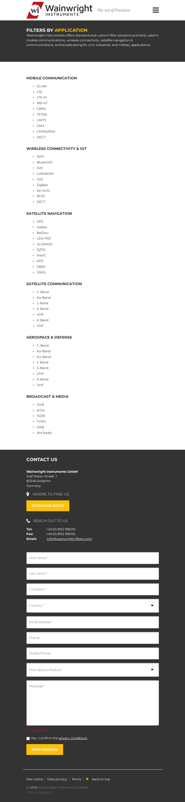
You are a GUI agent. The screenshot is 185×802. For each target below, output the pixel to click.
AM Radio (44, 433)
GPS (40, 221)
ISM (40, 168)
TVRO (41, 421)
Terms (76, 779)
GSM (40, 126)
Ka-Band (43, 298)
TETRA (42, 114)
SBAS (41, 267)
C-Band (43, 292)
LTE (39, 92)
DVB (40, 405)
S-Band (42, 309)
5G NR (42, 86)
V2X (40, 179)
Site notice (34, 779)
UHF (40, 314)
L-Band (42, 303)
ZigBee (42, 185)
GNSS (41, 272)
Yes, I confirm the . (59, 738)
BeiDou (42, 233)
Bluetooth (45, 162)
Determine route (48, 506)
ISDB (41, 416)
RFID (41, 196)
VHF (40, 326)
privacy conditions (72, 738)
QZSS (41, 249)
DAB (40, 427)
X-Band (42, 320)
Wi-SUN (43, 191)
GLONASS (45, 244)
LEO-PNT (44, 238)
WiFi (40, 156)
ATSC (41, 410)
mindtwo (45, 792)
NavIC (41, 255)
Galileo (42, 227)
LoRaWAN (45, 173)
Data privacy (57, 779)
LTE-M (42, 97)
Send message (45, 749)
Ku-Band (44, 357)
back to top (98, 779)
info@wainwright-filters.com (69, 539)
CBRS (41, 109)
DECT (41, 137)
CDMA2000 (46, 131)
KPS (40, 261)
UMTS (41, 120)
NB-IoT (42, 103)
